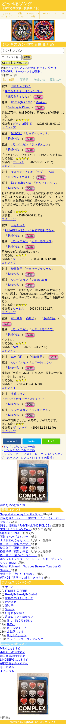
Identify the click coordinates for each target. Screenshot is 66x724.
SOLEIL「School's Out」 (15, 529)
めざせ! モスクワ (42, 329)
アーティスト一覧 (26, 454)
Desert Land (39, 279)
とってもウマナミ (37, 133)
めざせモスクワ (45, 182)
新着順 (24, 79)
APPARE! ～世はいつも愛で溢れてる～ (29, 230)
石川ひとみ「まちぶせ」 (15, 536)
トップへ (6, 454)
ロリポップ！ (47, 721)
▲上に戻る (7, 670)
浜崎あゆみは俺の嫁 (12, 505)
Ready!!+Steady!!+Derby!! (21, 594)
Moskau (41, 102)
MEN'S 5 (16, 133)
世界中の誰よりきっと (19, 598)
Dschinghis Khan (21, 102)
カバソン (46, 13)
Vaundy (9, 609)
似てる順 (8, 79)
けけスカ (10, 601)
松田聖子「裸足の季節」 (15, 544)
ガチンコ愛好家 (23, 123)
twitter (32, 441)
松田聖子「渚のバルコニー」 (18, 555)
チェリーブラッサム (38, 268)
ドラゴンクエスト (19, 177)
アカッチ (18, 162)
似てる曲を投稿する (14, 62)
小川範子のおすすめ (12, 652)
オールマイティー (18, 627)
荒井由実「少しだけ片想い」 (18, 573)
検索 (27, 57)
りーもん (18, 308)
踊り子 (30, 318)
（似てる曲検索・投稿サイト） (21, 8)
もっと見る (7, 667)
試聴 (38, 96)
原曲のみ (55, 79)
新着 (19, 15)
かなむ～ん (18, 225)
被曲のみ (39, 79)
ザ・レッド (20, 259)
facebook (12, 441)
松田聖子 (16, 268)
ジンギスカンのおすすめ (19, 450)
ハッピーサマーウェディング (25, 639)
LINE (51, 441)
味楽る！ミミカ (17, 96)
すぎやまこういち (22, 171)
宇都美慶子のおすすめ (14, 663)
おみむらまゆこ (21, 86)
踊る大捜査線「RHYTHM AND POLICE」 (26, 525)
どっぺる (6, 15)
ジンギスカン (19, 144)
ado (13, 356)
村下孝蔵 (16, 318)
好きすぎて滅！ (15, 613)
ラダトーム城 (45, 171)
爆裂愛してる (15, 631)
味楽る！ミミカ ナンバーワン (23, 91)
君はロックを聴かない (19, 616)
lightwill (29, 721)
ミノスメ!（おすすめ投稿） (38, 457)
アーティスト (33, 15)
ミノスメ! (59, 13)
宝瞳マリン (18, 393)
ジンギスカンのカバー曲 (19, 446)
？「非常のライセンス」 (15, 540)
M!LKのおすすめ (10, 648)
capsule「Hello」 (11, 532)
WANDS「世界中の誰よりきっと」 (22, 577)
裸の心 (11, 624)
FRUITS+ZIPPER (16, 590)
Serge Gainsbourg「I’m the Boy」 (21, 514)
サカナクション (16, 635)
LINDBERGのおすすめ (14, 659)
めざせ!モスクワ (42, 362)
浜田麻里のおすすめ (12, 655)
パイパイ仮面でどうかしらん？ (24, 398)
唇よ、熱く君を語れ (19, 620)
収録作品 (13, 138)
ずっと (9, 587)
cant (15, 347)
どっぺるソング (16, 3)
